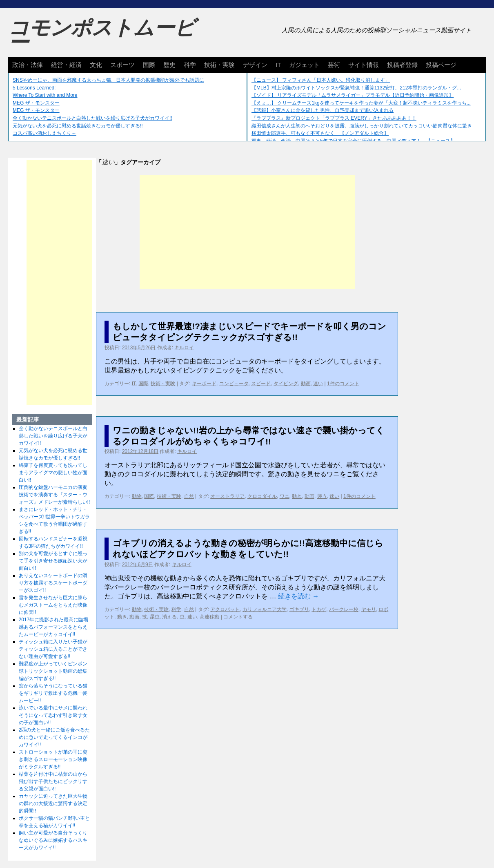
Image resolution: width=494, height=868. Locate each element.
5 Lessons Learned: (34, 88)
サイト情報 (363, 64)
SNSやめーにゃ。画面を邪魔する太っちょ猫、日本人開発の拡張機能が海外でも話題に (108, 80)
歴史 (169, 64)
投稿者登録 (402, 64)
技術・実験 (219, 64)
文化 (96, 64)
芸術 (334, 64)
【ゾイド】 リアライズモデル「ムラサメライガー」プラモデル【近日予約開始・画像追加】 (352, 95)
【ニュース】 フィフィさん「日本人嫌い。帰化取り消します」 (320, 80)
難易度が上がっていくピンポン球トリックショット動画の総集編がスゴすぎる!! (53, 671)
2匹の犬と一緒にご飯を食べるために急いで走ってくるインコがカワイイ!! (54, 737)
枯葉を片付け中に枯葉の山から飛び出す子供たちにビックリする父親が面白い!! (53, 781)
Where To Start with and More (45, 95)
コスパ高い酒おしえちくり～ (44, 133)
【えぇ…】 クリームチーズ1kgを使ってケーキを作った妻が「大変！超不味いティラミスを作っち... (361, 103)
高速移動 (209, 617)
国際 (149, 64)
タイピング (286, 383)
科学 (190, 64)
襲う (322, 496)
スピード (261, 383)
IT (278, 64)
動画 (306, 383)
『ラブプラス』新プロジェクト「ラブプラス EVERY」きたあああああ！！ (333, 118)
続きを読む (298, 596)
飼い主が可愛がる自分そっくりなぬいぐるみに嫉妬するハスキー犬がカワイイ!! (53, 840)
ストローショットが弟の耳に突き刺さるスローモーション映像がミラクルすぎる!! (53, 759)
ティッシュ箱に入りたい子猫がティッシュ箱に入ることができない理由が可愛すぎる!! (53, 649)
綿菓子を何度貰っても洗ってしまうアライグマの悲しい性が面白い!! (53, 472)
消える (169, 617)
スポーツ (122, 64)
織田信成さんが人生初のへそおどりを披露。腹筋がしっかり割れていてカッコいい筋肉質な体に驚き (361, 126)
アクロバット (225, 609)
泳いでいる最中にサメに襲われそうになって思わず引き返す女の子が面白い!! (53, 715)
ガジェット (304, 64)
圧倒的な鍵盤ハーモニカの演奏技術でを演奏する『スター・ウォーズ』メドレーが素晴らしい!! (54, 494)
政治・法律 (27, 64)
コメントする (238, 617)
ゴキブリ (299, 609)
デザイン (255, 64)
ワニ (284, 496)
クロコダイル (262, 496)
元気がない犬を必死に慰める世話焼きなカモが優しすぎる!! (78, 126)
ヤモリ (368, 609)
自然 (189, 496)
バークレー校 (343, 609)
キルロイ (184, 347)
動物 (137, 496)
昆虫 (155, 617)
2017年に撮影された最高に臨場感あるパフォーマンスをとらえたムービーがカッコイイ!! (54, 627)
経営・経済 (66, 64)
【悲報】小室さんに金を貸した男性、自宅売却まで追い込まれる (322, 110)
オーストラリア (227, 496)
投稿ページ (441, 64)
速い (318, 383)
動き (297, 496)
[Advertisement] (247, 232)
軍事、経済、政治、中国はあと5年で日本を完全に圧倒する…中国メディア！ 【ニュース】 (353, 141)
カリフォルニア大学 (265, 609)
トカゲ (319, 609)
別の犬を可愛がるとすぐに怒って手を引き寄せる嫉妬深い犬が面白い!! (53, 561)
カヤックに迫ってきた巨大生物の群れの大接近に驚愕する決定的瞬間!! (53, 803)
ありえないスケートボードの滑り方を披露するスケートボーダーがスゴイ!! (53, 583)
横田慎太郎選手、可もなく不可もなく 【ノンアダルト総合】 (320, 133)
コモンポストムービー (101, 35)
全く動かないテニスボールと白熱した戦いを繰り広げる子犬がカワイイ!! (92, 118)
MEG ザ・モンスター (36, 103)
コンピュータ (234, 383)
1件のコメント (343, 383)
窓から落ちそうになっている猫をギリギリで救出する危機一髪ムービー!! (53, 693)
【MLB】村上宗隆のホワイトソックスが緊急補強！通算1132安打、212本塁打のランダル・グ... (356, 88)
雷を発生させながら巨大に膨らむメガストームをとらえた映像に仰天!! (53, 605)
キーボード (204, 383)
